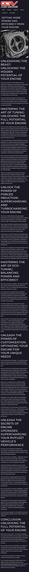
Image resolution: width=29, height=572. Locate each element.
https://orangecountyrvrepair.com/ (9, 564)
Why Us (22, 9)
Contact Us (4, 12)
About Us (16, 9)
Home (3, 9)
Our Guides (12, 12)
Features (9, 9)
